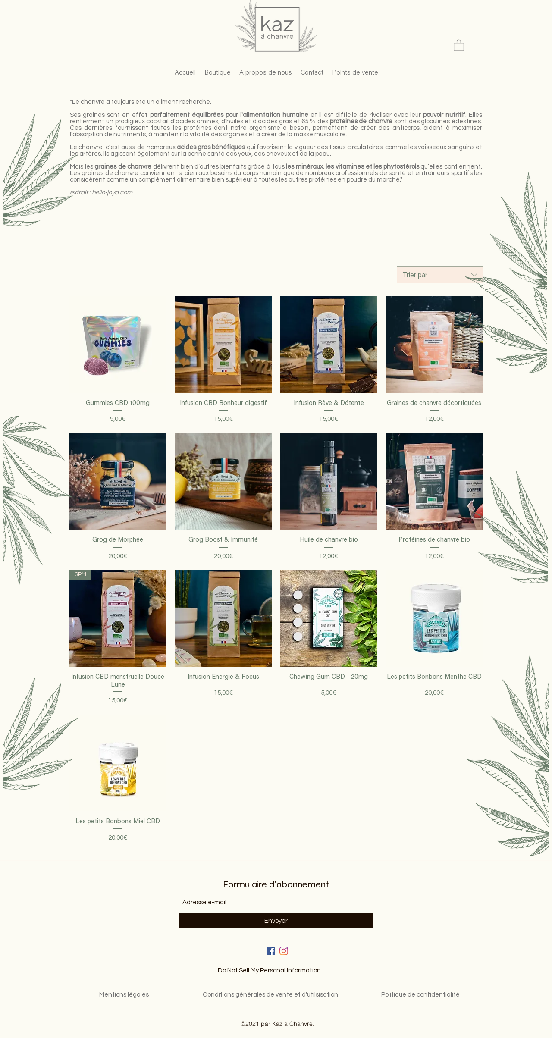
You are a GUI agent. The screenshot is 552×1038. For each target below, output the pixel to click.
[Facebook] (271, 951)
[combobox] (440, 274)
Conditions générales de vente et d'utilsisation (270, 994)
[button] (459, 45)
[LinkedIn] (283, 951)
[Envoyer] (276, 920)
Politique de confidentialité (420, 994)
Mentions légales (124, 994)
